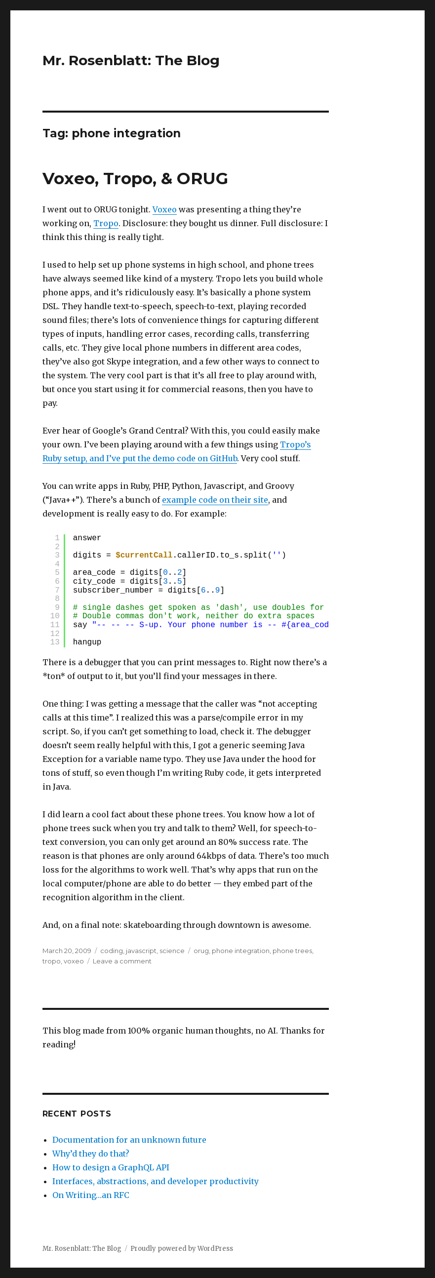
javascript (141, 951)
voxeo (74, 961)
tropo (51, 961)
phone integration (241, 951)
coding (111, 951)
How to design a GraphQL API (110, 1167)
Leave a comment (122, 961)
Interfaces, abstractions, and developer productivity (155, 1181)
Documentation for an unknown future (129, 1140)
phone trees (292, 951)
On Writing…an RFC (90, 1195)
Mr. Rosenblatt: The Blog (131, 60)
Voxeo (165, 209)
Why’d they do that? (90, 1153)
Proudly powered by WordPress (181, 1248)
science (172, 951)
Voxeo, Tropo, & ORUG (135, 178)
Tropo (106, 223)
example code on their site (215, 500)
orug (201, 951)
